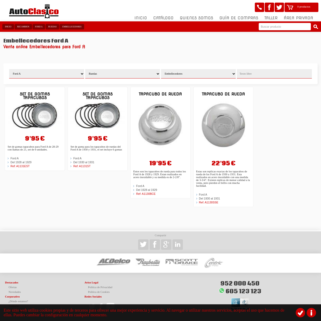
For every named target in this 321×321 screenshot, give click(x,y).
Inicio (140, 18)
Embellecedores (71, 27)
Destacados (11, 282)
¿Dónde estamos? (18, 301)
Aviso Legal (91, 282)
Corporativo (12, 296)
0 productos (303, 6)
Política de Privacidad (100, 287)
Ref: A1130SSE (208, 202)
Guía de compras (238, 18)
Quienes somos (196, 18)
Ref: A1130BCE (146, 193)
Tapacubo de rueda (160, 94)
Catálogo (163, 18)
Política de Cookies (99, 291)
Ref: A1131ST (81, 166)
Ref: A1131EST (19, 166)
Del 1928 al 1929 (21, 162)
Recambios (23, 27)
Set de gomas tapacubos (35, 96)
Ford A (39, 27)
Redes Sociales (93, 296)
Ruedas (52, 27)
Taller (270, 18)
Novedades (15, 291)
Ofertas (13, 287)
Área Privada (298, 18)
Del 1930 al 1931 (83, 162)
